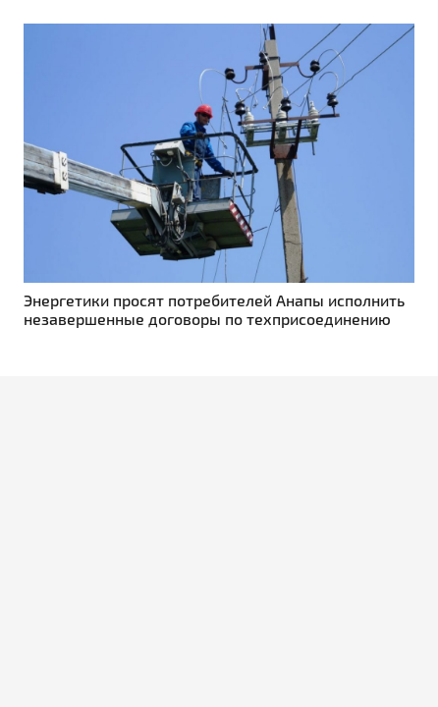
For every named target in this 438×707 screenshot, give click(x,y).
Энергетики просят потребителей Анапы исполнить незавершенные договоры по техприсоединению (214, 309)
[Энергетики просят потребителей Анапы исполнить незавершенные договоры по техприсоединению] (219, 35)
